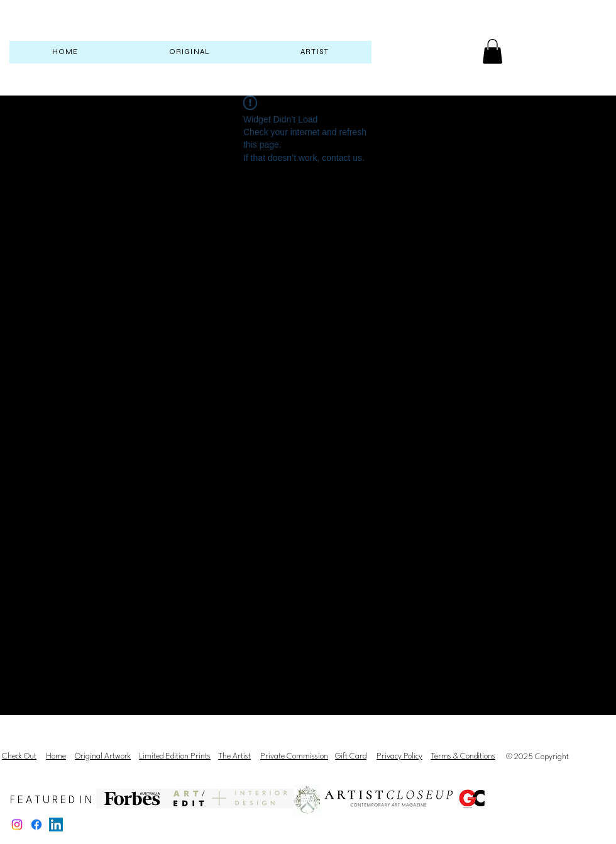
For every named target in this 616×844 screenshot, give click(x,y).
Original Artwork (103, 756)
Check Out (19, 756)
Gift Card (350, 756)
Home (56, 756)
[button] (492, 51)
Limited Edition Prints (175, 756)
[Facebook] (36, 824)
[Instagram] (17, 824)
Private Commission (294, 756)
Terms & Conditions (463, 756)
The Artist (234, 756)
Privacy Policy (399, 756)
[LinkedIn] (56, 824)
